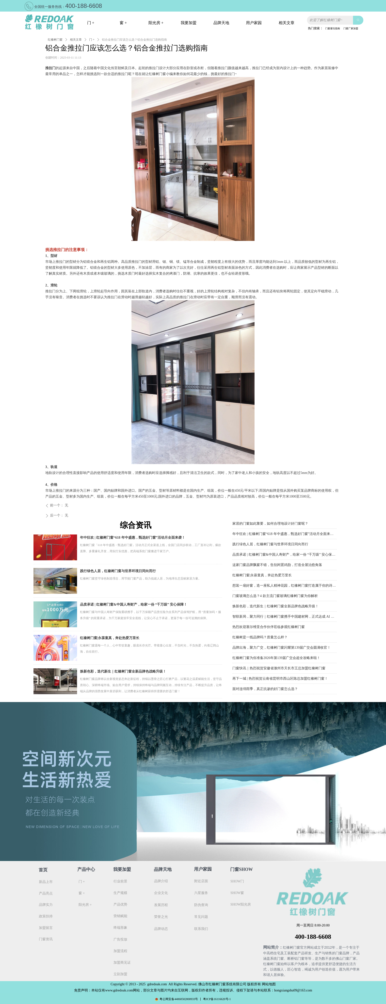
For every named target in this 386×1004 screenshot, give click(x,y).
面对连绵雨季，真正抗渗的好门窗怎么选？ (265, 690)
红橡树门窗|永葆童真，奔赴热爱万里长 (109, 638)
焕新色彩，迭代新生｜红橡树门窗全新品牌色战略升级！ (123, 671)
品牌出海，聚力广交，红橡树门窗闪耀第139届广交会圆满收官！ (281, 649)
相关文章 (76, 39)
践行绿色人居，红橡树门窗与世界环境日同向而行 (118, 571)
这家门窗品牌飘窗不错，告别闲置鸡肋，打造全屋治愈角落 (277, 566)
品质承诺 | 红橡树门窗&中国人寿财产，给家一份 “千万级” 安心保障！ (133, 604)
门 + (92, 39)
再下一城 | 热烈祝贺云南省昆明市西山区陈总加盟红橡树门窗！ (280, 680)
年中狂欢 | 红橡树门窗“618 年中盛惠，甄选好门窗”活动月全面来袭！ (132, 537)
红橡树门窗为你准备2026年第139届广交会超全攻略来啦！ (276, 659)
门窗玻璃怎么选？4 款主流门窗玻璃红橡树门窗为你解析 (275, 597)
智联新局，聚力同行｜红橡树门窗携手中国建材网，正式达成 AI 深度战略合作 (284, 618)
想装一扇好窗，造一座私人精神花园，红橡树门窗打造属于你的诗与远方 (284, 587)
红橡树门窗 (55, 39)
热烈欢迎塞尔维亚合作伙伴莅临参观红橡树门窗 (268, 628)
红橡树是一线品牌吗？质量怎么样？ (260, 638)
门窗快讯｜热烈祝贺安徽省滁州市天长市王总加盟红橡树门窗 (278, 669)
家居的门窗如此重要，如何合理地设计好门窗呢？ (270, 525)
